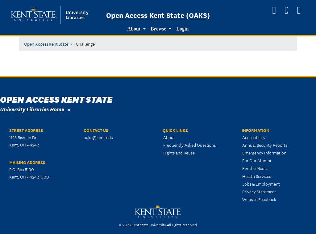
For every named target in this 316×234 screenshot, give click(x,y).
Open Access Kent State (46, 43)
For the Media (255, 168)
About (134, 29)
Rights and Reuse (179, 152)
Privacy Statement (259, 191)
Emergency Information (264, 152)
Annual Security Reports (264, 145)
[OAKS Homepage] (274, 10)
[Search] (286, 10)
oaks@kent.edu (98, 137)
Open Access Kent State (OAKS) (158, 15)
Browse (158, 29)
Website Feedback (259, 199)
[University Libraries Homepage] (299, 10)
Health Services (256, 176)
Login (182, 29)
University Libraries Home (32, 109)
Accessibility (253, 137)
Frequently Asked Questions (189, 145)
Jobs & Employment (261, 183)
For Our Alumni (256, 160)
